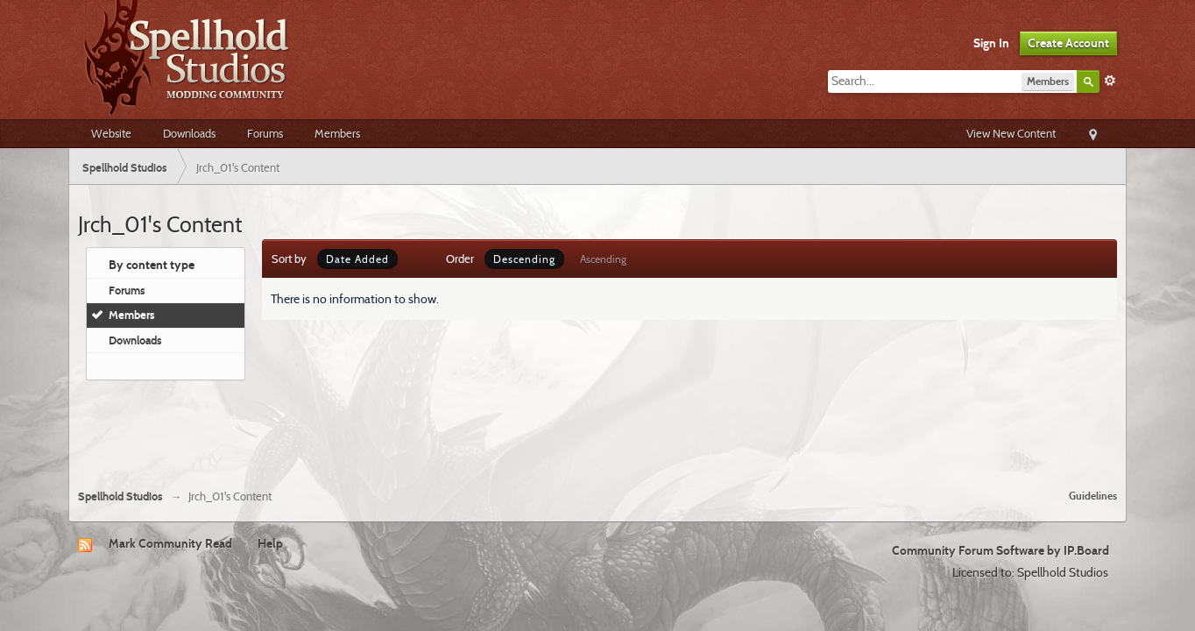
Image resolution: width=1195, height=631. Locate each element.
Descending (524, 259)
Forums (265, 133)
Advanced (1110, 81)
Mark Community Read (170, 543)
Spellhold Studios (120, 496)
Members (337, 133)
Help (270, 543)
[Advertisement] (597, 427)
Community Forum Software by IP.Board (1000, 550)
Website (111, 133)
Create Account (1068, 43)
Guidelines (1093, 495)
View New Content (1011, 133)
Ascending (603, 259)
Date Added (357, 259)
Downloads (189, 133)
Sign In (991, 43)
